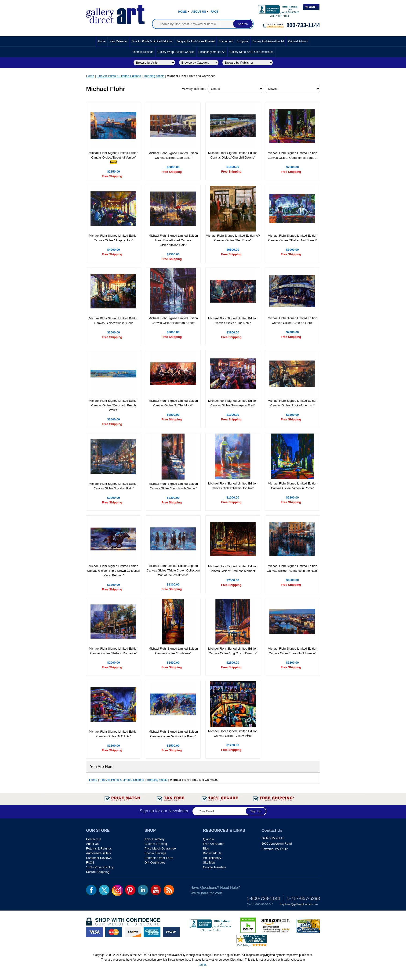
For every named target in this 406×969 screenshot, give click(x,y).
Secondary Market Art (212, 52)
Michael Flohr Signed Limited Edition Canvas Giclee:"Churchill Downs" (232, 155)
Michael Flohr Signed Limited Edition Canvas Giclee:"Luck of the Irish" (292, 403)
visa (94, 932)
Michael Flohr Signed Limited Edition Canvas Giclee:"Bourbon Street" (173, 320)
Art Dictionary (212, 858)
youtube (156, 890)
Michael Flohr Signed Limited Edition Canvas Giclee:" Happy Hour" (113, 238)
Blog (206, 848)
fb (91, 890)
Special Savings (155, 853)
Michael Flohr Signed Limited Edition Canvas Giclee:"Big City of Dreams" (232, 651)
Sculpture (243, 41)
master (113, 932)
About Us (198, 11)
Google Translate (214, 867)
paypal (171, 932)
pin (130, 890)
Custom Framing (156, 844)
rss (168, 890)
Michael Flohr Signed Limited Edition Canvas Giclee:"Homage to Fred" (232, 403)
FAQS (90, 862)
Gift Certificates (155, 862)
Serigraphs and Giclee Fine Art (195, 41)
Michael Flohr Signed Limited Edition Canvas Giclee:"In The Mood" (173, 403)
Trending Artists (153, 76)
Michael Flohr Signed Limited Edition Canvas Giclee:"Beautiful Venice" (113, 155)
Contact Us (93, 839)
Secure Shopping (97, 872)
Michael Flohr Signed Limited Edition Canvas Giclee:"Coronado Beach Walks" (113, 405)
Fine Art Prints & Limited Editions (152, 41)
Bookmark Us (212, 853)
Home (182, 11)
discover (132, 932)
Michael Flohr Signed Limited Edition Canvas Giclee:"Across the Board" (173, 734)
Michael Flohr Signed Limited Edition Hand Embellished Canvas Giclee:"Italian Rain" (173, 240)
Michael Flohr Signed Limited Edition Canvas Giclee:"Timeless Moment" (232, 568)
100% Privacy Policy (100, 867)
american (152, 932)
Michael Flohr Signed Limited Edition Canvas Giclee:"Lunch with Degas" (173, 486)
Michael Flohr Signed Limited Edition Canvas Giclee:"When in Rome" (292, 486)
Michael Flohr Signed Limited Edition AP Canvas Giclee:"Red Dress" (233, 238)
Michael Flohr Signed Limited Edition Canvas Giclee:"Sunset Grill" (113, 321)
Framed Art (225, 41)
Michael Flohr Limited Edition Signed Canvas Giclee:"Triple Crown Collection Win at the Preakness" (173, 570)
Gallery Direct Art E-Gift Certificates (251, 52)
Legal (202, 964)
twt (104, 890)
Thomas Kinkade (142, 52)
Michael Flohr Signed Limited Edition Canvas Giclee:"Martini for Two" (232, 486)
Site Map (209, 862)
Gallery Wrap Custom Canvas (176, 52)
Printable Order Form (159, 858)
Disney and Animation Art (268, 41)
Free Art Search (213, 844)
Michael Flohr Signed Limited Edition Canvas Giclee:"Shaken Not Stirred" (292, 238)
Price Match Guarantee (160, 848)
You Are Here (102, 766)
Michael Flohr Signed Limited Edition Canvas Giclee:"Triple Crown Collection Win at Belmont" (113, 570)
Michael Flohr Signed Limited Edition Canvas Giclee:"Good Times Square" (292, 155)
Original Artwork (298, 41)
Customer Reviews (99, 858)
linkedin (143, 890)
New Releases (118, 41)
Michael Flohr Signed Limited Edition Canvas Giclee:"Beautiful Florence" (292, 651)
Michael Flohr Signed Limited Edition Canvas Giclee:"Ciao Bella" (173, 155)
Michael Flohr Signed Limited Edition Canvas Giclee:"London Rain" (113, 486)
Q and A (208, 839)
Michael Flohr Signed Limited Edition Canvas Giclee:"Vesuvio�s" (232, 733)
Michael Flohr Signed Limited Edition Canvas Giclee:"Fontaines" (173, 651)
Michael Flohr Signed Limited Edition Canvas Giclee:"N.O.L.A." (113, 734)
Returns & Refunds (99, 848)
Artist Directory (154, 839)
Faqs (214, 11)
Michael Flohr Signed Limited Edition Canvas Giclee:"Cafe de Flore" (292, 320)
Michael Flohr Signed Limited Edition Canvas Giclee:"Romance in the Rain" (292, 568)
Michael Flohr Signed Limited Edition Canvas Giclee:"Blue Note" (232, 321)
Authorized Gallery (98, 853)
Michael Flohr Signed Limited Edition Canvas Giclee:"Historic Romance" (113, 651)
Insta (117, 890)
